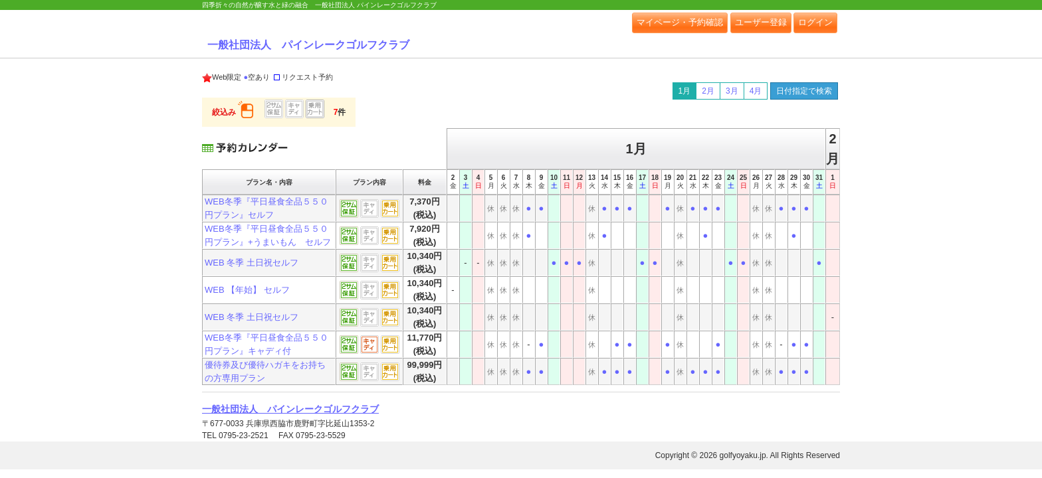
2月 (708, 91)
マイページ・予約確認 (680, 22)
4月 (756, 91)
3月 (732, 91)
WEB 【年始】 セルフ (247, 290)
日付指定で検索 (804, 91)
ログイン (815, 22)
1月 (684, 91)
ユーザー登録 (761, 22)
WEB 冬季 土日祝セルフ (251, 263)
